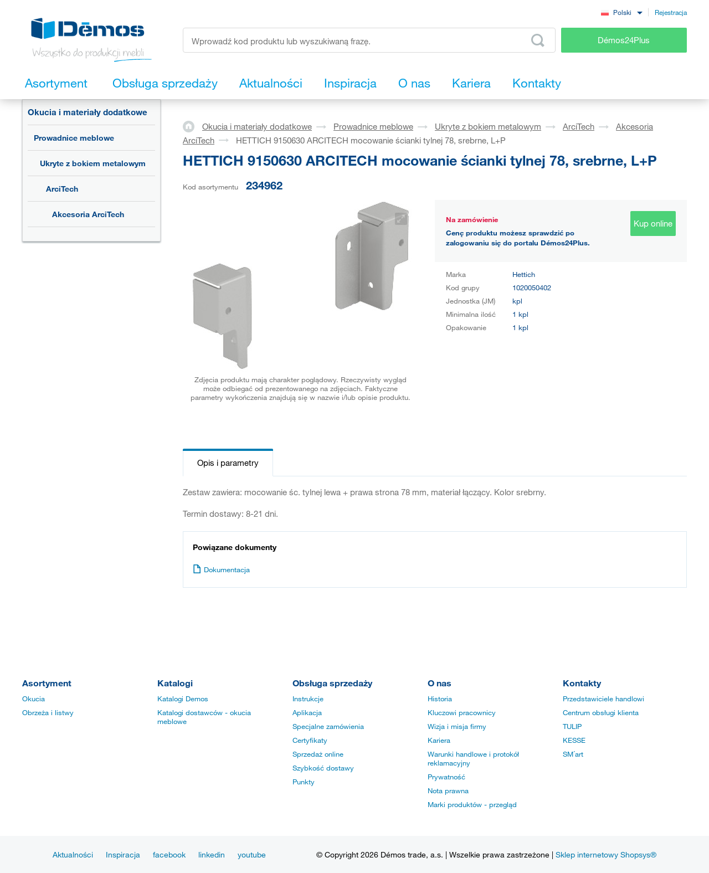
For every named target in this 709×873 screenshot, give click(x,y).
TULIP (572, 726)
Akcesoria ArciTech (88, 214)
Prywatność (446, 776)
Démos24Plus (624, 40)
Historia (440, 698)
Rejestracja (671, 12)
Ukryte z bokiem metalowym (93, 163)
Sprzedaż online (317, 753)
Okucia (33, 698)
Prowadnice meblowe (74, 137)
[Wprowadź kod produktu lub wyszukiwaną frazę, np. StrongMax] (369, 40)
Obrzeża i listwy (48, 712)
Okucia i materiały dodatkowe (87, 112)
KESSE (574, 740)
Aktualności (73, 854)
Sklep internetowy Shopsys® (606, 854)
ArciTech (62, 188)
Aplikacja (307, 712)
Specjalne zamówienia (328, 726)
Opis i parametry (228, 463)
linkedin (211, 854)
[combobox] (621, 12)
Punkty (303, 781)
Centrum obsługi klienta (601, 712)
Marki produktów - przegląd (472, 804)
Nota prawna (448, 790)
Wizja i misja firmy (457, 726)
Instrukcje (307, 698)
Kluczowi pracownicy (462, 712)
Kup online (653, 223)
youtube (252, 854)
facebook (169, 854)
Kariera (439, 740)
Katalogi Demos (182, 698)
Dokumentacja (221, 569)
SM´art (573, 753)
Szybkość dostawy (323, 767)
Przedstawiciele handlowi (603, 698)
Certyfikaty (309, 740)
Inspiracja (123, 854)
